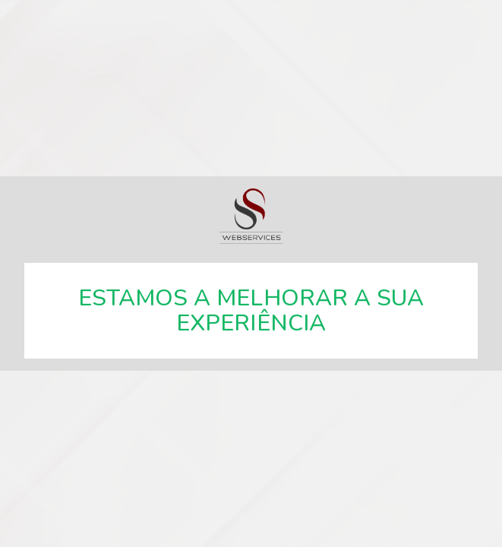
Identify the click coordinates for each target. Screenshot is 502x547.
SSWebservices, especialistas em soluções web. (251, 216)
